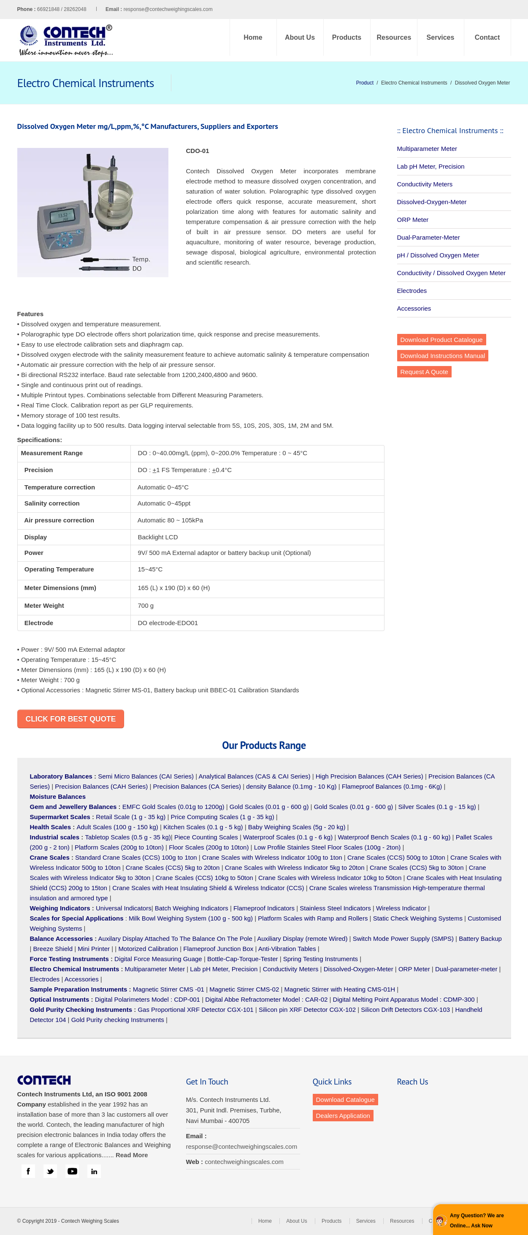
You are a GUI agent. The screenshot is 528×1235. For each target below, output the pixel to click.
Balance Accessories (61, 938)
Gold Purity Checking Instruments (81, 1009)
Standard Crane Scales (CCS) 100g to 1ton (137, 857)
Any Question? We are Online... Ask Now (477, 1221)
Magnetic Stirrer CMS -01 (168, 989)
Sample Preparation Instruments (78, 989)
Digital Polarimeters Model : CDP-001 (146, 999)
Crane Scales (50, 857)
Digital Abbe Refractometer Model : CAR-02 (266, 999)
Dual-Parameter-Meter (428, 237)
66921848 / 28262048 (80, 9)
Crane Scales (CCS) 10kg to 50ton (204, 877)
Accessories (414, 308)
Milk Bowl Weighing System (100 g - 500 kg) (191, 918)
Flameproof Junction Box (218, 948)
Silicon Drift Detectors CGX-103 (405, 1009)
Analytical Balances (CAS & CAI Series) (254, 776)
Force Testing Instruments (69, 958)
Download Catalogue (345, 1099)
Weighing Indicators (60, 908)
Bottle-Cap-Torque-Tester (242, 958)
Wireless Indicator (401, 908)
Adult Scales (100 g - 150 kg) (117, 827)
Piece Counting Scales (206, 837)
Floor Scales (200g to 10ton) (209, 847)
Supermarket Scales (60, 816)
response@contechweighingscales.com (168, 9)
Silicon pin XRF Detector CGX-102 (307, 1009)
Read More (132, 1154)
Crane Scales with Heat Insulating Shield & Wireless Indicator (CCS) (208, 887)
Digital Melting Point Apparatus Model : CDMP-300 (404, 999)
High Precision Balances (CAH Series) (369, 776)
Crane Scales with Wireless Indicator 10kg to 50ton (329, 877)
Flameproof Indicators (264, 908)
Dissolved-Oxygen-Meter (432, 201)
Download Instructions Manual (443, 355)
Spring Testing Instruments (320, 958)
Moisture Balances (58, 796)
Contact (487, 37)
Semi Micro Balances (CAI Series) (146, 776)
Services (441, 37)
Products (346, 37)
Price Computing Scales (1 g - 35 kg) (222, 816)
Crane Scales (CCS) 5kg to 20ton (173, 867)
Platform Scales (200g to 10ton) (119, 847)
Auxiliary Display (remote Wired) (302, 938)
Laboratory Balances (61, 776)
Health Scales (50, 827)
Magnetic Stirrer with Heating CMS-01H (339, 989)
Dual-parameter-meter (466, 969)
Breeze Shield (53, 948)
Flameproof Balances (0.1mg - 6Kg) (392, 786)
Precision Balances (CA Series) (197, 786)
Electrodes (412, 290)
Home (253, 37)
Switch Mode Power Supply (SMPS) (403, 938)
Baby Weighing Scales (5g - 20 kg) (297, 827)
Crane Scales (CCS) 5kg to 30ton (417, 867)
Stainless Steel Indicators (335, 908)
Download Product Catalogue (442, 339)
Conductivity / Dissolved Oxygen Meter (451, 272)
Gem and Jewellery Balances (73, 806)
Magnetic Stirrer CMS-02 (244, 989)
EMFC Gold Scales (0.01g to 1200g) (173, 806)
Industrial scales (55, 837)
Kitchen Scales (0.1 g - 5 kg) (203, 827)
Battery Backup (480, 938)
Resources (394, 37)
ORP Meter (413, 219)
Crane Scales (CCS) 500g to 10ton (396, 857)
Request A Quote (424, 371)
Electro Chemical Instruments (74, 969)
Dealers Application (343, 1115)
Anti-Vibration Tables (287, 948)
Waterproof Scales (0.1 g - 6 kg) (288, 837)
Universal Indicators (124, 908)
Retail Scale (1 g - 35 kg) (130, 816)
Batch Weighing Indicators (191, 908)
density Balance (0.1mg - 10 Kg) (291, 786)
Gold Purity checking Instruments (117, 1019)
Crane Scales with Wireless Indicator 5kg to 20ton (295, 867)
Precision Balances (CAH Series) (101, 786)
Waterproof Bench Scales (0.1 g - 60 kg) (394, 837)
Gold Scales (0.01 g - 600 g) (269, 806)
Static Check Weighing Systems (418, 918)
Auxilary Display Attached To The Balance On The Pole (175, 938)
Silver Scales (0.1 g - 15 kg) (437, 806)
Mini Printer (94, 948)
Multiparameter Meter (427, 148)
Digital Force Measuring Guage (158, 958)
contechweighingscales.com (244, 1161)
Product (365, 83)
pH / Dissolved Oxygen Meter (438, 255)
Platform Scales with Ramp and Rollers (313, 918)
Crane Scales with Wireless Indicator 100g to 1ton (272, 857)
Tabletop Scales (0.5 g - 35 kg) (128, 837)
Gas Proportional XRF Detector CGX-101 (195, 1009)
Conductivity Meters (425, 184)
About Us (300, 37)
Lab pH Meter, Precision (431, 166)
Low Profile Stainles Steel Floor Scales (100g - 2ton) (327, 847)
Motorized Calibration (148, 948)
